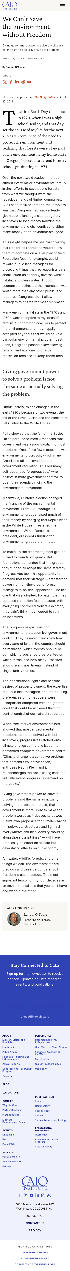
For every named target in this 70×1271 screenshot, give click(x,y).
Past (4, 1139)
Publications (44, 1097)
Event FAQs (8, 1144)
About (7, 1036)
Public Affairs (10, 1052)
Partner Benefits (11, 1110)
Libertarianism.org (35, 1252)
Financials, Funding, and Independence (15, 1058)
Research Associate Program (46, 1140)
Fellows (6, 1166)
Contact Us (35, 1223)
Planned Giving (10, 1115)
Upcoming (8, 1134)
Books (38, 1101)
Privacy (35, 1230)
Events (7, 1130)
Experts (8, 1153)
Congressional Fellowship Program (17, 1070)
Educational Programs (44, 1129)
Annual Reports (11, 1064)
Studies (39, 1115)
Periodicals (43, 1036)
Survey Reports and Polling (50, 1120)
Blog (6, 1084)
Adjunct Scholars (11, 1162)
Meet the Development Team (13, 1121)
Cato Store (10, 1093)
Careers (7, 1076)
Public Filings (42, 1111)
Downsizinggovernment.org (35, 1264)
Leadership (8, 1047)
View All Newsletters (35, 1016)
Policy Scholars (11, 1157)
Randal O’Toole (15, 67)
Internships (41, 1135)
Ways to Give (10, 1105)
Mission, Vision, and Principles (13, 1041)
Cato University (43, 1147)
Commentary (42, 1106)
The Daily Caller (44, 97)
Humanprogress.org (35, 1258)
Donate (7, 1101)
